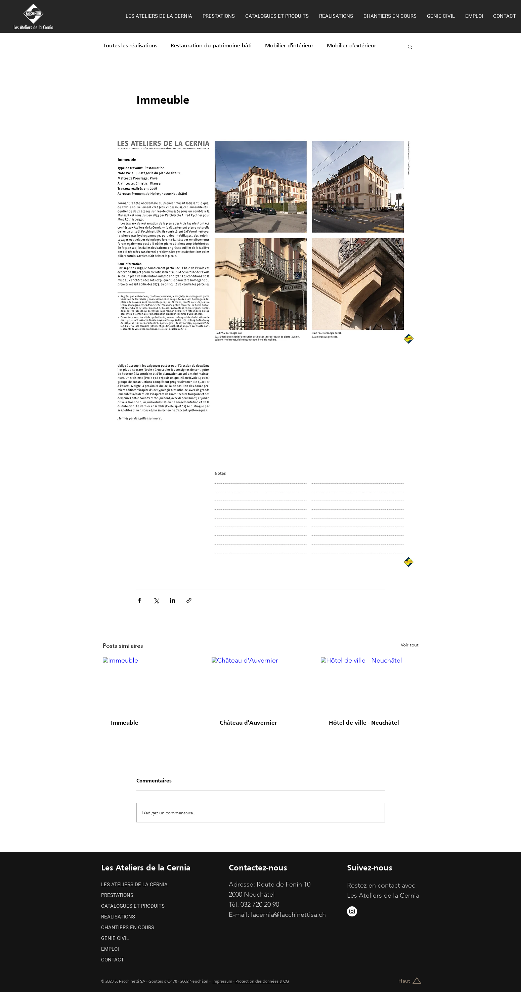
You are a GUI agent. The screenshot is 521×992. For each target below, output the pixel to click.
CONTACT (112, 960)
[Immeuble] (152, 684)
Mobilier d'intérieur (289, 46)
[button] (410, 46)
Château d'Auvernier (248, 723)
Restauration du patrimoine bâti (211, 46)
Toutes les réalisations (130, 46)
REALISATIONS (118, 917)
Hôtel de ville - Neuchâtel (364, 723)
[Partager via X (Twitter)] (156, 600)
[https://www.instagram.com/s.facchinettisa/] (352, 911)
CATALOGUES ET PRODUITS (133, 906)
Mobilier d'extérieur (351, 46)
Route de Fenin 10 (283, 884)
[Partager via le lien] (189, 600)
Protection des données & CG (262, 981)
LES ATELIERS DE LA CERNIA (134, 885)
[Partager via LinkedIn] (172, 600)
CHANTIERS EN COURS (127, 928)
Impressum (222, 981)
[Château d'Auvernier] (260, 684)
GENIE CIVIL (115, 938)
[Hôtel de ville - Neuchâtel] (370, 684)
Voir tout (410, 645)
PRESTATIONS (117, 895)
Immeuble (124, 723)
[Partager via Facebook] (139, 600)
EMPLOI (110, 949)
